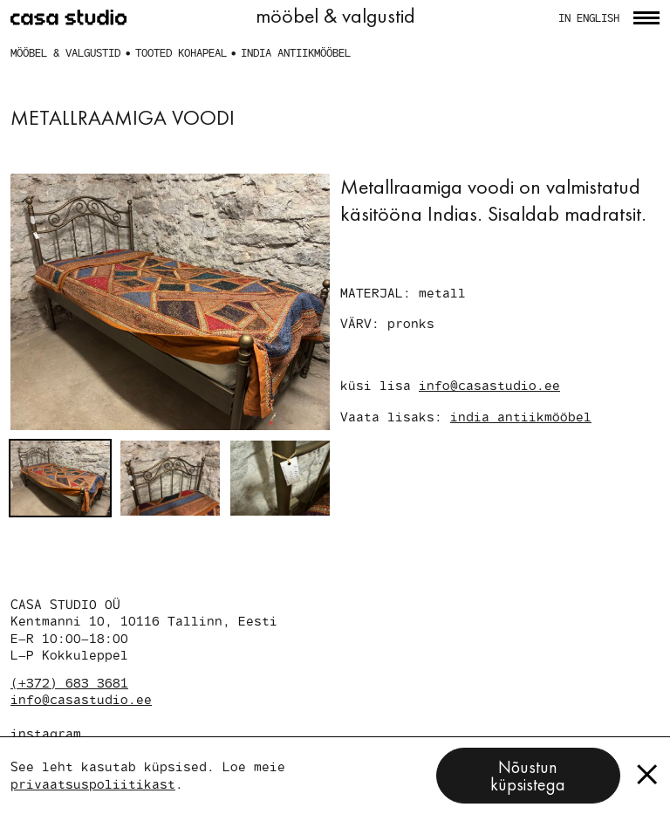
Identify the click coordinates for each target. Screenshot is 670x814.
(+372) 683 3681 (69, 682)
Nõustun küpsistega (527, 775)
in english (588, 18)
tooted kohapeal (181, 52)
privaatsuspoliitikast (92, 783)
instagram (45, 733)
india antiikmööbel (296, 52)
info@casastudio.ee (489, 385)
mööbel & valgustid (65, 52)
